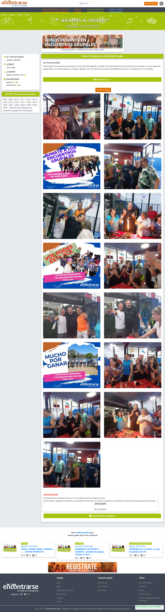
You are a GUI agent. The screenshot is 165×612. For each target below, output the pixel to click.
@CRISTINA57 (11, 85)
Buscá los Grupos (145, 594)
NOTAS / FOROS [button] (116, 10)
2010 (17, 99)
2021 (11, 105)
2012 (28, 99)
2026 (5, 108)
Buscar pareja (102, 583)
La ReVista (142, 586)
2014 (5, 102)
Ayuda (59, 586)
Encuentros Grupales (146, 583)
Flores (27, 15)
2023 (23, 105)
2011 (22, 99)
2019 (35, 102)
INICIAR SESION (151, 3)
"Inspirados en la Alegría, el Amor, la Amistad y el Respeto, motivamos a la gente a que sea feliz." (96, 609)
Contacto (60, 598)
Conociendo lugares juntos (140, 544)
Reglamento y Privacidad (65, 590)
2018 (29, 102)
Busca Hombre (103, 586)
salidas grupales (83, 532)
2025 (35, 105)
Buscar (59, 583)
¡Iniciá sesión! (100, 504)
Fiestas (24, 544)
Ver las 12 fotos (103, 90)
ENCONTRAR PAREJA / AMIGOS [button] (55, 10)
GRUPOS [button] (77, 10)
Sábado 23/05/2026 (37, 549)
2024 (29, 105)
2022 (17, 105)
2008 (5, 99)
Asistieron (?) (102, 79)
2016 (17, 102)
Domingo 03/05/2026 (91, 550)
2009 (11, 99)
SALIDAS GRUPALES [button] (95, 10)
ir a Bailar (79, 544)
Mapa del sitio (61, 594)
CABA (19, 15)
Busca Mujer (102, 590)
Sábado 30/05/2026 (145, 549)
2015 (11, 102)
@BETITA (9, 82)
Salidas (12, 15)
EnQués (141, 590)
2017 (23, 102)
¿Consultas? (100, 509)
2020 (5, 105)
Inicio (4, 15)
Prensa (59, 602)
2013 (34, 99)
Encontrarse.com (53, 609)
